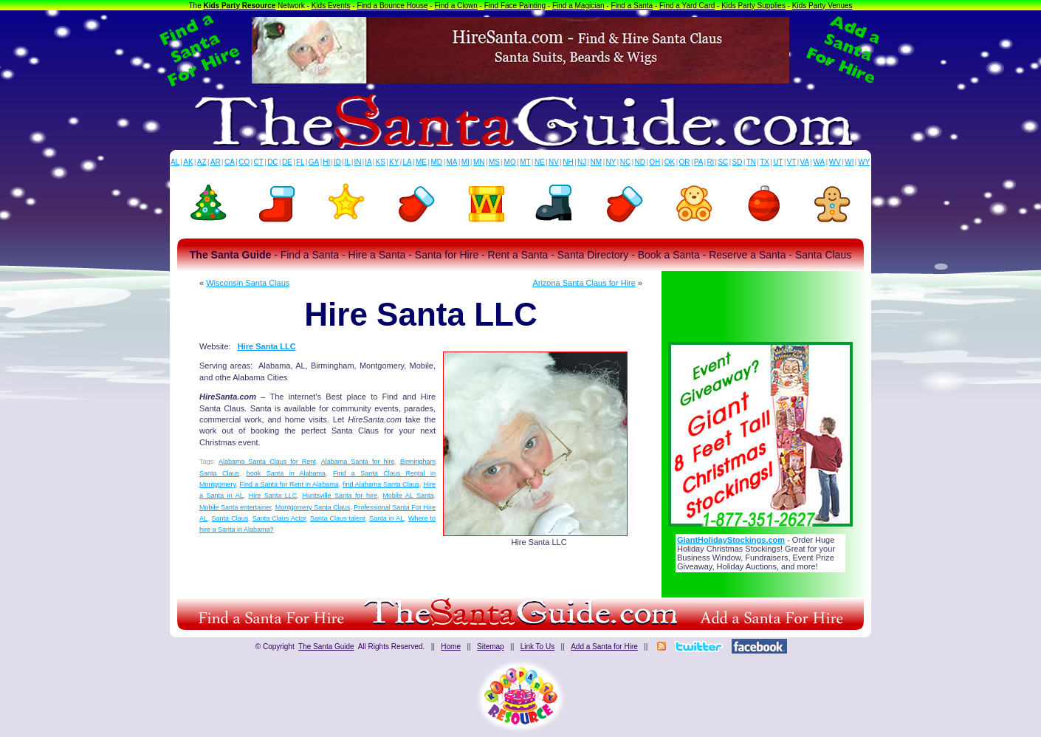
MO (510, 162)
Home (451, 646)
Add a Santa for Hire (604, 646)
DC (272, 162)
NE (540, 162)
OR (684, 162)
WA (819, 162)
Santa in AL (386, 518)
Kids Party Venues (822, 5)
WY (864, 162)
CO (244, 162)
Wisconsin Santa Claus (247, 282)
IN (357, 162)
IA (368, 162)
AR (215, 162)
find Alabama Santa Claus (381, 484)
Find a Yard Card (687, 5)
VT (792, 162)
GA (314, 162)
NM (596, 162)
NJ (581, 162)
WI (849, 162)
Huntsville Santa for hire (339, 495)
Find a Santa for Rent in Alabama (289, 484)
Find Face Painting (515, 5)
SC (723, 162)
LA (407, 162)
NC (625, 162)
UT (778, 162)
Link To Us (537, 646)
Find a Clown (455, 5)
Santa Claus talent (337, 518)
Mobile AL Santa (407, 495)
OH (654, 162)
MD (437, 162)
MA (452, 162)
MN (479, 162)
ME (421, 162)
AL (175, 162)
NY (610, 162)
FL (300, 162)
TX (764, 162)
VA (805, 162)
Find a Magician (578, 5)
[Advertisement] (760, 302)
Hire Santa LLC (267, 346)
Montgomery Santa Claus (313, 507)
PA (699, 162)
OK (669, 162)
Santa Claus (230, 518)
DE (287, 162)
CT (259, 162)
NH (568, 162)
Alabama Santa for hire (358, 461)
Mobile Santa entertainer (235, 507)
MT (525, 162)
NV (554, 162)
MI (465, 162)
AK (188, 162)
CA (229, 162)
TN (751, 162)
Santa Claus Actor (279, 518)
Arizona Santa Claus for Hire (583, 282)
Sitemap (490, 646)
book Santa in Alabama (286, 473)
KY (394, 162)
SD (737, 162)
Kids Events (331, 5)
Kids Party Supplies (753, 5)
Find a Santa (632, 5)
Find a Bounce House (392, 5)
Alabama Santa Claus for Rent (267, 461)
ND (640, 162)
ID (337, 162)
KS (380, 162)
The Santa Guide (326, 646)
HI (326, 162)
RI (710, 162)
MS (494, 162)
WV (835, 162)
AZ (202, 162)
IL (348, 162)
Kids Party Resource (240, 5)
